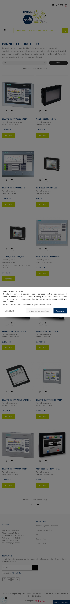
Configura (9, 310)
